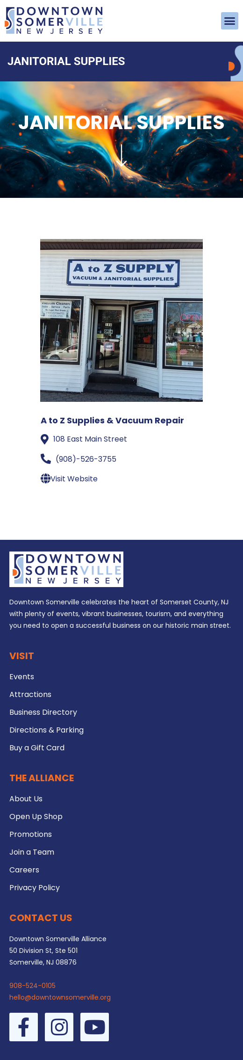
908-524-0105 (32, 985)
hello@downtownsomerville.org (60, 997)
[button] (230, 21)
